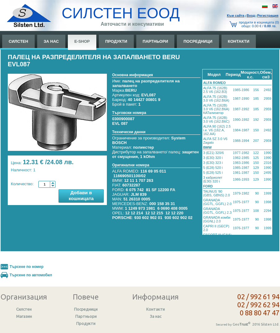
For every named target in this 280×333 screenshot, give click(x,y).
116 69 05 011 (153, 171)
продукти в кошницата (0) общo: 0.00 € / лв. (259, 24)
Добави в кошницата (81, 195)
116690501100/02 (129, 175)
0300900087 (123, 118)
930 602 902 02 (178, 217)
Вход (251, 15)
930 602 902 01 (148, 217)
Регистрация (267, 15)
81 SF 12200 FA (160, 189)
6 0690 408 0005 (172, 208)
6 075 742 (135, 189)
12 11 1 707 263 (138, 180)
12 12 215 (154, 213)
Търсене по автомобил (31, 275)
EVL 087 (120, 123)
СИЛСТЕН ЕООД (121, 13)
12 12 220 (174, 213)
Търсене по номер (26, 267)
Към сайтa (235, 15)
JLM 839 (139, 194)
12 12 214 (134, 213)
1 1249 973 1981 (140, 208)
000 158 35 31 (162, 203)
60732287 (131, 185)
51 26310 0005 (136, 199)
